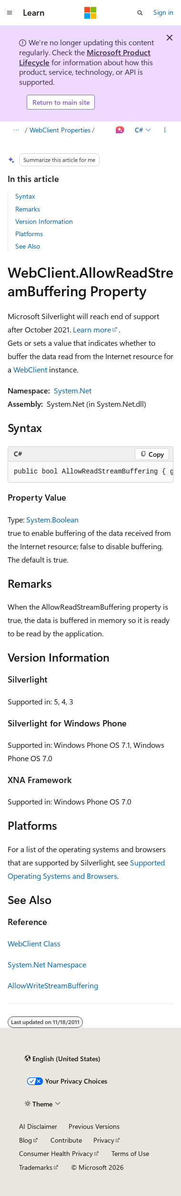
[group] (90, 472)
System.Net (72, 390)
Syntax (25, 196)
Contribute (66, 1140)
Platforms (29, 233)
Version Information (44, 221)
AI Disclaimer (38, 1126)
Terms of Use (130, 1153)
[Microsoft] (90, 13)
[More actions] (165, 130)
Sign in (163, 12)
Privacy (103, 1140)
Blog (25, 1140)
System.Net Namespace (47, 964)
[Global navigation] (9, 12)
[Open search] (140, 12)
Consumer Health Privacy (56, 1153)
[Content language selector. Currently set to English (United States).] (62, 1058)
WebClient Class (34, 943)
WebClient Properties (60, 129)
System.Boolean (52, 519)
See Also (27, 246)
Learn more (92, 329)
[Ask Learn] (120, 130)
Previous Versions (94, 1126)
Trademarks (35, 1167)
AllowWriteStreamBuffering (53, 985)
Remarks (27, 208)
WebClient (30, 369)
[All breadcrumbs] (16, 130)
